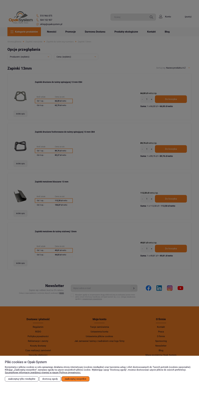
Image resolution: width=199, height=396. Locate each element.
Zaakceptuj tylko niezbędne (21, 379)
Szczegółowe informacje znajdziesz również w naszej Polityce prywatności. (43, 372)
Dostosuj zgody (50, 379)
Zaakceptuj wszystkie (75, 379)
